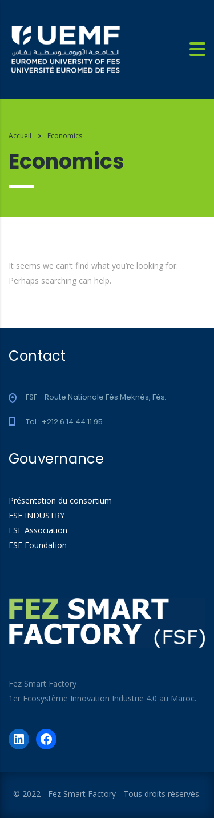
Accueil (20, 136)
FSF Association (38, 530)
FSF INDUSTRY (36, 515)
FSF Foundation (38, 545)
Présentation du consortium (60, 500)
